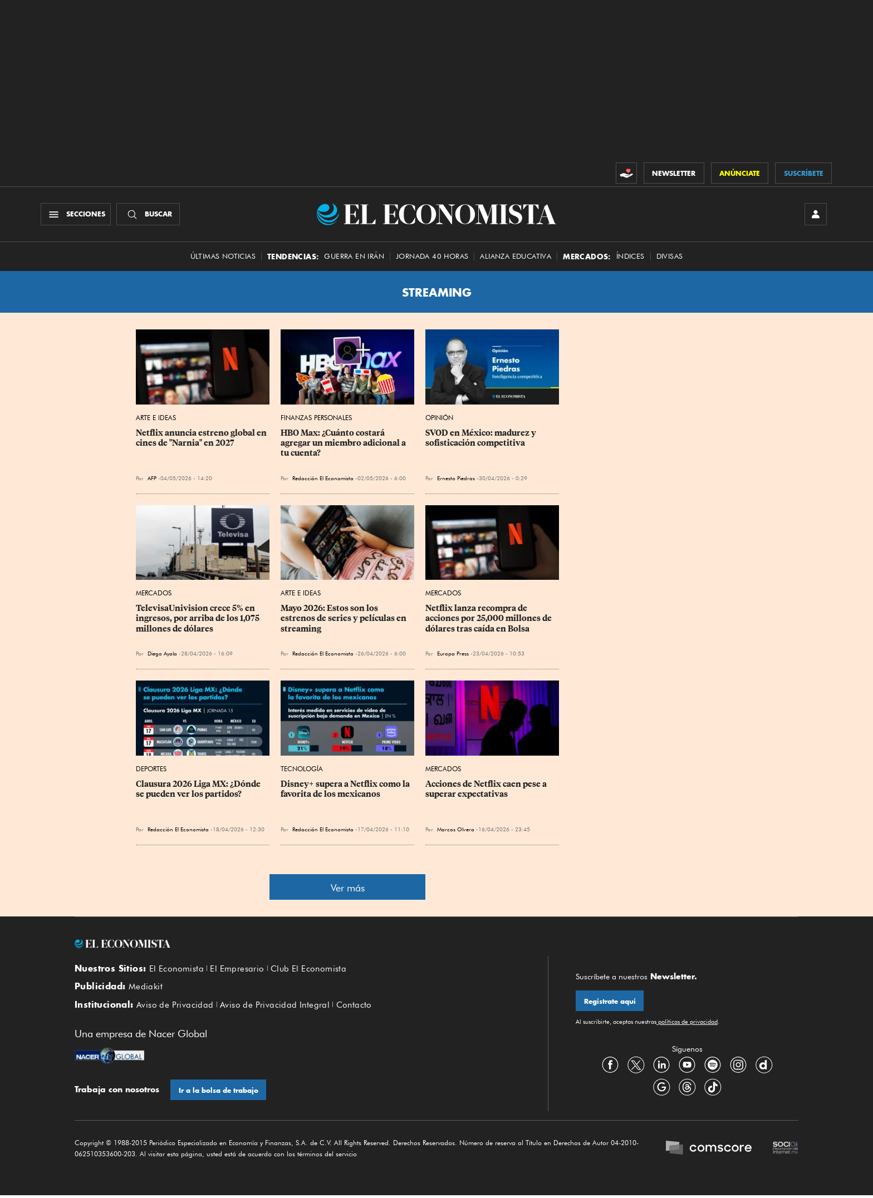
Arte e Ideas (156, 419)
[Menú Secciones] (76, 215)
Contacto (354, 1007)
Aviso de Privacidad (175, 1007)
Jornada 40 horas (432, 257)
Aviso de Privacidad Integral (275, 1007)
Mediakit (146, 988)
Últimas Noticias (223, 257)
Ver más (348, 889)
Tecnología (302, 770)
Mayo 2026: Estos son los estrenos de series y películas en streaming (344, 619)
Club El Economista (308, 969)
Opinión (439, 419)
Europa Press (453, 654)
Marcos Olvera (455, 830)
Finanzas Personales (316, 419)
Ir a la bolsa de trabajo (218, 1092)
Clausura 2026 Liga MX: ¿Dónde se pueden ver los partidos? (199, 790)
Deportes (151, 770)
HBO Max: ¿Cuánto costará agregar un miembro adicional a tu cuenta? (344, 444)
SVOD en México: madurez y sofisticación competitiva (481, 439)
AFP (152, 479)
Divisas (669, 257)
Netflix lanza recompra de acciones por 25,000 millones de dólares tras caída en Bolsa (489, 619)
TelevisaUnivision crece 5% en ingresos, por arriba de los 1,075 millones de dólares (198, 619)
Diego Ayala (162, 654)
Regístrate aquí (610, 1002)
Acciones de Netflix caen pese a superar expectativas (486, 790)
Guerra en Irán (354, 257)
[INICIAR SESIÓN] (815, 215)
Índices (630, 257)
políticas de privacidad (687, 1023)
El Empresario (237, 969)
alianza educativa (515, 257)
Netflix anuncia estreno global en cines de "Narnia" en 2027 (202, 439)
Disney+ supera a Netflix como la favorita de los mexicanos (346, 790)
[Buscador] (148, 215)
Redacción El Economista (323, 479)
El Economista (176, 969)
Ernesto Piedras (456, 479)
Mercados (153, 594)
